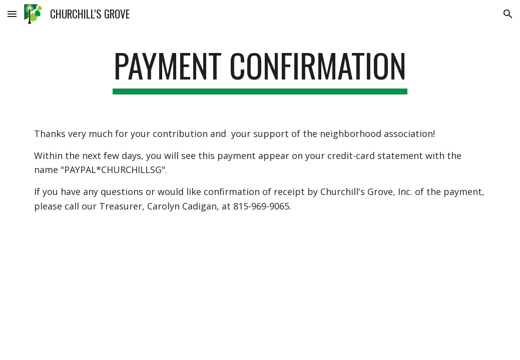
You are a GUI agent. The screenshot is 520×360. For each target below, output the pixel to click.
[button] (12, 14)
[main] (260, 70)
